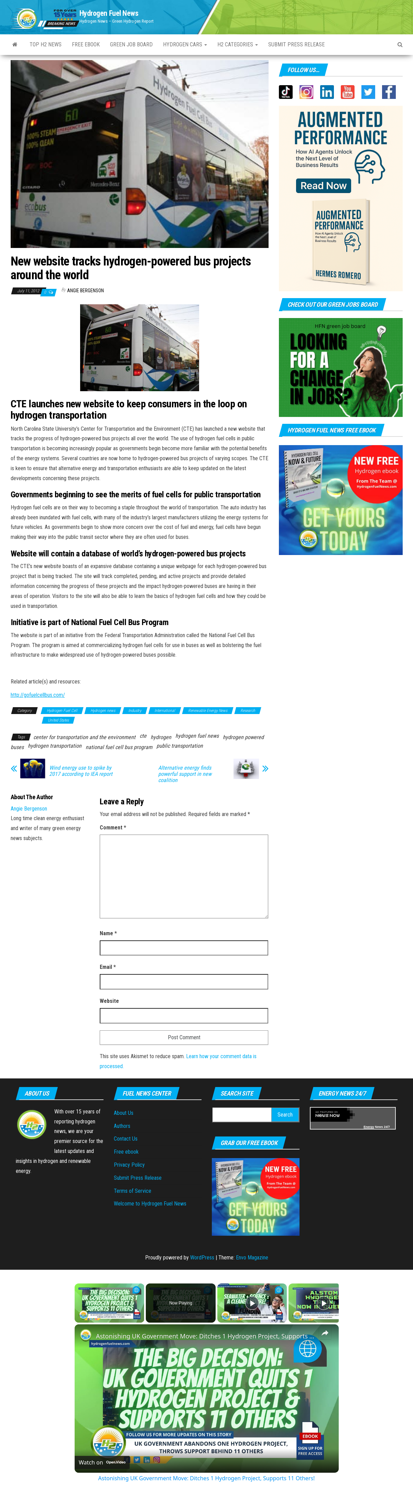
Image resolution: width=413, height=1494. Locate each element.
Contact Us (126, 1138)
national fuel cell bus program (119, 747)
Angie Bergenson (85, 290)
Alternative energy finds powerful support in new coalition (184, 774)
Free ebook (86, 44)
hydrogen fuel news (197, 736)
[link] (86, 1335)
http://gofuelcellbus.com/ (38, 695)
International (164, 710)
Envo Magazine (252, 1257)
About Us (123, 1113)
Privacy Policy (129, 1165)
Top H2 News (46, 44)
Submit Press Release (138, 1178)
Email (108, 967)
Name (108, 933)
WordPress (202, 1257)
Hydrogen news (102, 710)
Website (109, 1001)
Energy (368, 1127)
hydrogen (161, 737)
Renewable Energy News (207, 710)
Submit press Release (296, 44)
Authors (122, 1126)
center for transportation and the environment (84, 737)
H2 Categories (237, 44)
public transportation (179, 746)
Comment (113, 827)
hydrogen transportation (54, 746)
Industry (134, 710)
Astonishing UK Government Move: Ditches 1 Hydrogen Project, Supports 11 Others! (205, 1336)
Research (247, 710)
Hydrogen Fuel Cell (62, 710)
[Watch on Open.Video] (102, 1462)
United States (58, 720)
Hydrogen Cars (185, 44)
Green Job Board (131, 44)
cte (143, 736)
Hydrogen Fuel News (109, 13)
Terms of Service (132, 1191)
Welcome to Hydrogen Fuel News (150, 1203)
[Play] (252, 1303)
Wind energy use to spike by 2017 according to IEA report (80, 771)
